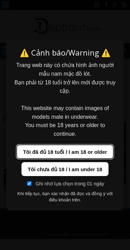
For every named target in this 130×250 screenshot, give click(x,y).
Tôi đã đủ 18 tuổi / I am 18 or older (65, 152)
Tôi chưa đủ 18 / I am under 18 (65, 169)
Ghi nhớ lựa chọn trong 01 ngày (65, 183)
